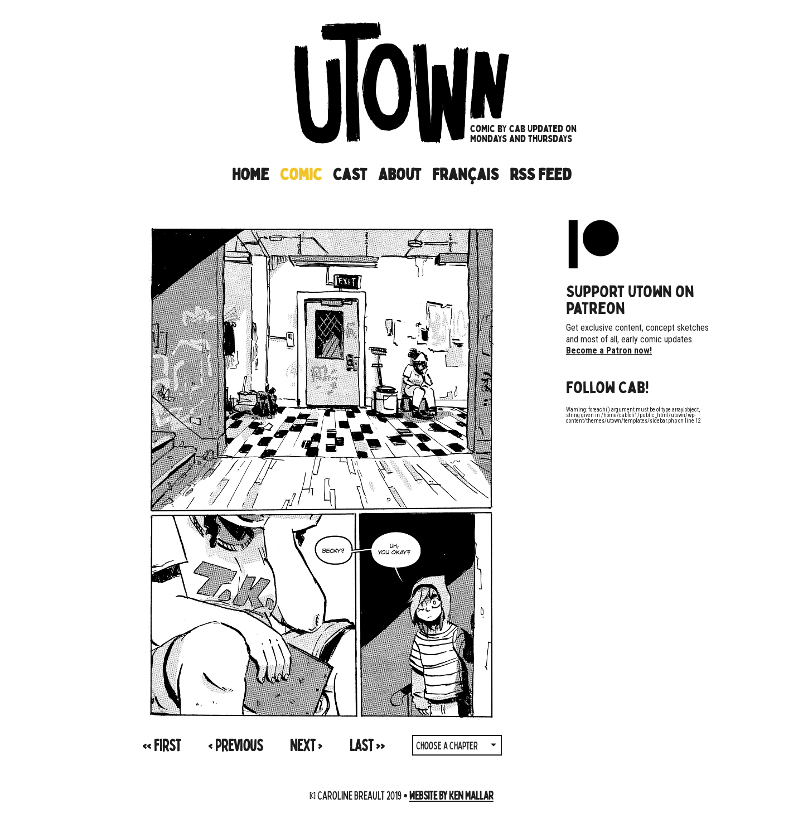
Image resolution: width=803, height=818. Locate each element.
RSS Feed (540, 174)
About (399, 174)
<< (161, 745)
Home (250, 174)
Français (465, 174)
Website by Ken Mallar (451, 795)
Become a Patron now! (609, 350)
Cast (350, 174)
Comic (301, 174)
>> (367, 745)
